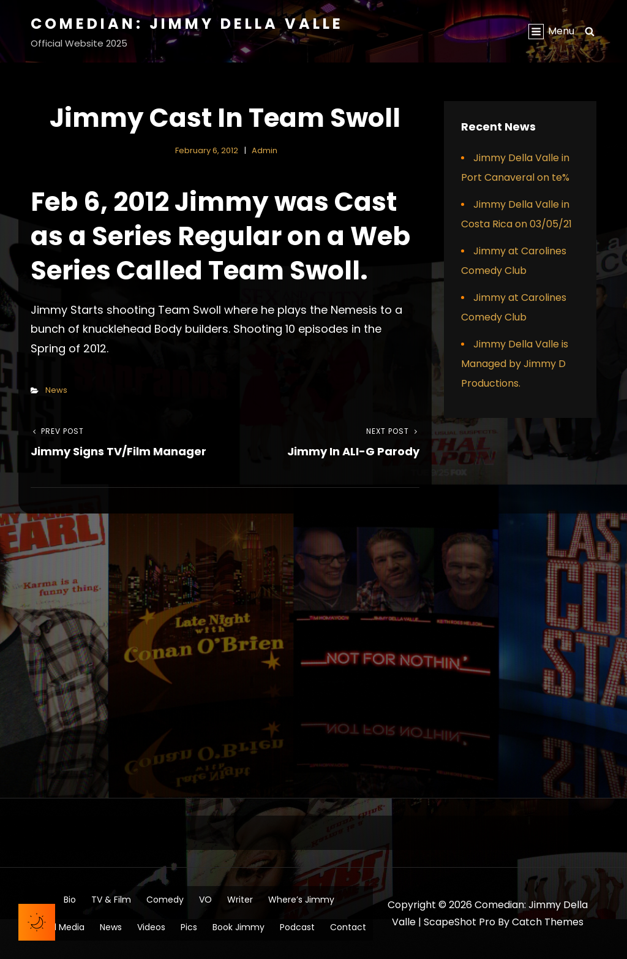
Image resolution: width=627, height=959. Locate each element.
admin (264, 150)
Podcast (297, 927)
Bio (70, 899)
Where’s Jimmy (301, 899)
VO (205, 899)
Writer (240, 899)
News (56, 390)
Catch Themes (548, 922)
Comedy (165, 899)
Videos (151, 927)
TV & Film (111, 899)
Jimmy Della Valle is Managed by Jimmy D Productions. (514, 363)
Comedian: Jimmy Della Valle (187, 23)
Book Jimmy (238, 927)
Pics (189, 927)
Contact (348, 927)
